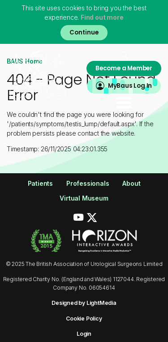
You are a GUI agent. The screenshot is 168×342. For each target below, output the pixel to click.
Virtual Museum (84, 198)
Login (84, 333)
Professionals (87, 183)
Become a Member (123, 68)
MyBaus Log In (130, 85)
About (131, 183)
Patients (40, 183)
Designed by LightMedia (84, 302)
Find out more (102, 17)
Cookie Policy (84, 318)
